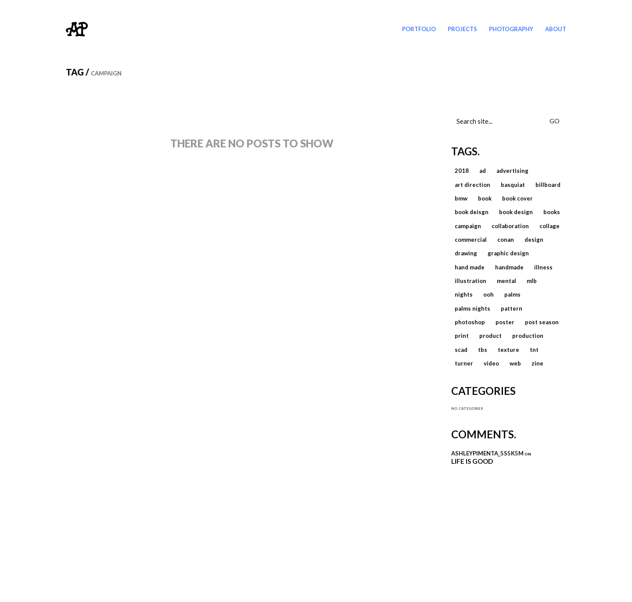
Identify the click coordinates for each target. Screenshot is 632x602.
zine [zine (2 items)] (537, 363)
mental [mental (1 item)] (506, 280)
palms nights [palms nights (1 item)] (472, 308)
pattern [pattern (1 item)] (511, 308)
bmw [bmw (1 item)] (461, 198)
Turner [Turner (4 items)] (464, 363)
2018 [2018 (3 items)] (462, 170)
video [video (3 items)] (491, 363)
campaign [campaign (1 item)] (468, 225)
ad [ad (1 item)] (482, 170)
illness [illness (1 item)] (543, 267)
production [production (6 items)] (527, 335)
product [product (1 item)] (490, 335)
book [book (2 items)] (485, 198)
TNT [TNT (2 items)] (534, 349)
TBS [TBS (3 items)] (482, 349)
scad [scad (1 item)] (461, 349)
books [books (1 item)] (551, 211)
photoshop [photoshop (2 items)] (470, 322)
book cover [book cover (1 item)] (517, 198)
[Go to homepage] (77, 29)
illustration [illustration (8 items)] (470, 280)
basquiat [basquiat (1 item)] (513, 184)
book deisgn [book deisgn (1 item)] (471, 211)
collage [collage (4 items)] (549, 225)
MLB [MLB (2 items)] (532, 280)
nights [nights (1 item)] (464, 294)
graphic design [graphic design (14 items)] (508, 253)
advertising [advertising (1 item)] (512, 170)
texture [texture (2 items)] (508, 349)
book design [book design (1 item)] (516, 211)
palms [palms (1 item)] (512, 294)
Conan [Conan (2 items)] (505, 239)
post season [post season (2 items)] (542, 322)
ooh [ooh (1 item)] (488, 294)
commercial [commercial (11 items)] (471, 239)
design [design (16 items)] (533, 239)
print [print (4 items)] (462, 335)
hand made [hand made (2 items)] (470, 267)
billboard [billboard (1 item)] (547, 184)
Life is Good (472, 461)
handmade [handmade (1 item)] (509, 267)
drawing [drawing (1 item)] (466, 253)
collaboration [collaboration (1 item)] (510, 225)
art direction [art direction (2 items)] (472, 184)
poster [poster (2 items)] (505, 322)
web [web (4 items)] (515, 363)
